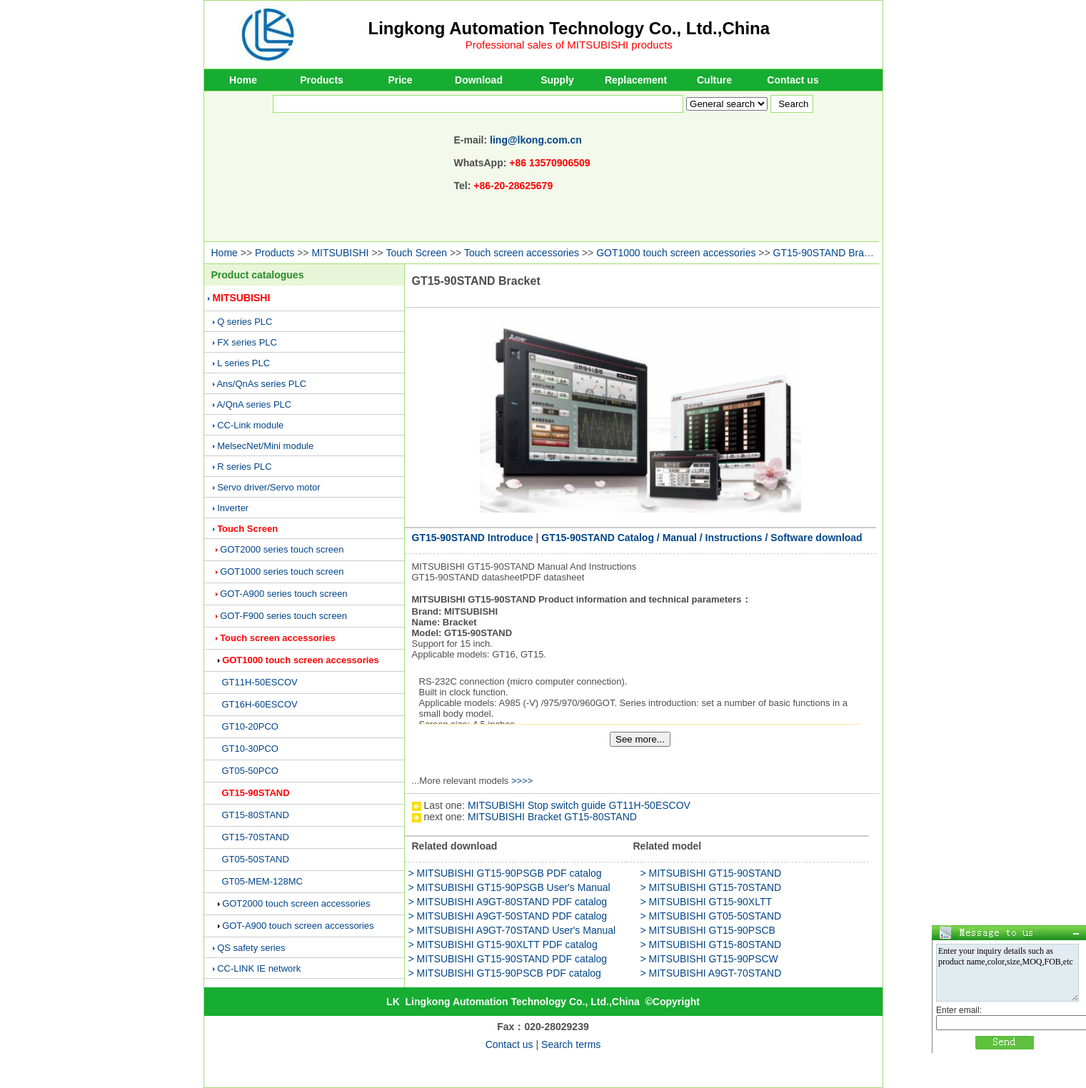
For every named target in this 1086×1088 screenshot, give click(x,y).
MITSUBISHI (339, 252)
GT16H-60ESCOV (260, 704)
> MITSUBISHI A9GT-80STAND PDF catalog (508, 901)
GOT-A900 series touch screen (283, 593)
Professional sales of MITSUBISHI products (569, 45)
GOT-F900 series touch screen (283, 615)
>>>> (522, 780)
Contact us (792, 80)
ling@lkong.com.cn (536, 140)
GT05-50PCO (250, 770)
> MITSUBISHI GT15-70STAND (711, 887)
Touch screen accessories (523, 252)
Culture (714, 80)
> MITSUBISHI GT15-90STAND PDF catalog (508, 958)
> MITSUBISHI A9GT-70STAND (711, 973)
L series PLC (243, 363)
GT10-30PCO (250, 748)
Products (321, 80)
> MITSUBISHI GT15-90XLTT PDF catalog (503, 944)
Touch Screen (416, 252)
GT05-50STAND (255, 859)
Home (243, 80)
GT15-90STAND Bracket (828, 252)
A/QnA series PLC (253, 404)
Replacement (636, 80)
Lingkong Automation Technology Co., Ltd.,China (569, 28)
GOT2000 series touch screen (281, 549)
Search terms (570, 1044)
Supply (557, 80)
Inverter (232, 508)
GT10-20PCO (250, 726)
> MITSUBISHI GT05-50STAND (711, 916)
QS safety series (251, 947)
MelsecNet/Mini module (265, 445)
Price (400, 80)
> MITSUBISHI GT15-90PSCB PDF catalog (504, 973)
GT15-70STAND (255, 837)
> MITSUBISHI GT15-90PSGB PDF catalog (505, 873)
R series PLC (244, 466)
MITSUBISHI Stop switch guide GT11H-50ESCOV (579, 805)
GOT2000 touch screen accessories (296, 903)
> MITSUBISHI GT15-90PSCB (707, 930)
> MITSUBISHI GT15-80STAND (711, 944)
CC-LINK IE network (259, 968)
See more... (640, 739)
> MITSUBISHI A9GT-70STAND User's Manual (512, 930)
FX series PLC (247, 342)
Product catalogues (257, 275)
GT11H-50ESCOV (260, 682)
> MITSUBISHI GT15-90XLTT (706, 901)
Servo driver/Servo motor (269, 487)
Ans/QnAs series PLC (261, 383)
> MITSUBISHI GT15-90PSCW (709, 958)
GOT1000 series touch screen (281, 571)
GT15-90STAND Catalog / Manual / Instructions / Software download (701, 537)
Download (479, 80)
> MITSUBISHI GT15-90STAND (711, 873)
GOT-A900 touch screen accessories (297, 925)
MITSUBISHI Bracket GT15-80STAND (552, 816)
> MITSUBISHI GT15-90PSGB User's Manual (509, 887)
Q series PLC (244, 321)
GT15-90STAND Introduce (472, 537)
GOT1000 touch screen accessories (675, 252)
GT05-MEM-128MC (262, 881)
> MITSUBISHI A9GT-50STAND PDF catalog (508, 916)
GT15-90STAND (256, 792)
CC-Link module (250, 425)
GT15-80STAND (255, 815)
